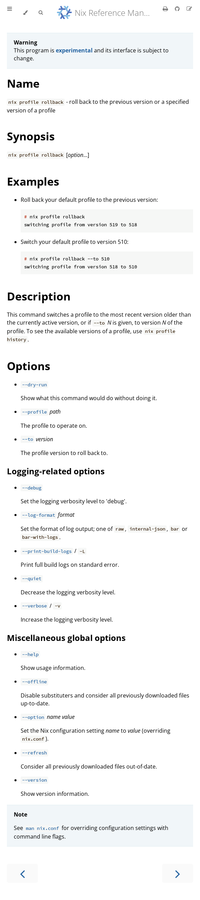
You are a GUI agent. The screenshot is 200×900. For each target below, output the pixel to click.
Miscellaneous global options (66, 637)
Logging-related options (56, 471)
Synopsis (31, 136)
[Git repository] (178, 8)
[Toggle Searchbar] (40, 13)
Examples (33, 181)
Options (28, 365)
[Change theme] (25, 13)
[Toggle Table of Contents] (10, 13)
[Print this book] (166, 8)
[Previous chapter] (22, 873)
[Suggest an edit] (189, 8)
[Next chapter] (177, 873)
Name (23, 83)
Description (39, 296)
